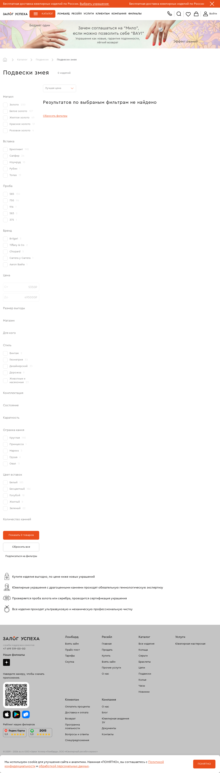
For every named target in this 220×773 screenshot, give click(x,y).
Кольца (143, 650)
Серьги (143, 655)
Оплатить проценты (77, 706)
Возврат (70, 718)
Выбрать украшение (94, 3)
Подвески (42, 59)
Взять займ (72, 643)
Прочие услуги (111, 667)
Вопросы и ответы (77, 734)
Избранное (188, 14)
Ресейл (77, 13)
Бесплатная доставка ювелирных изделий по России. (41, 3)
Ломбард (63, 13)
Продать (107, 650)
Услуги (89, 13)
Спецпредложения (77, 740)
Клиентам (103, 13)
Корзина (196, 14)
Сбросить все (21, 547)
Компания (119, 13)
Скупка (69, 662)
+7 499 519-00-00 (14, 648)
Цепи (142, 667)
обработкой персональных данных (64, 766)
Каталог (47, 13)
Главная (6, 60)
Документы (109, 728)
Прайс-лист (72, 650)
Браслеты (145, 662)
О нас (105, 673)
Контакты (108, 734)
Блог (105, 712)
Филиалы (135, 13)
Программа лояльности (72, 726)
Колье (142, 680)
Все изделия (146, 643)
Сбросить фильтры (55, 116)
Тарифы (70, 655)
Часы (142, 685)
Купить (106, 655)
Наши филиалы (14, 654)
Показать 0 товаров (21, 535)
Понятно (204, 764)
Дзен (6, 662)
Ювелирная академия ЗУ (115, 720)
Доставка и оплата (76, 712)
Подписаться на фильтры (21, 556)
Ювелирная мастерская (190, 643)
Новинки (144, 692)
